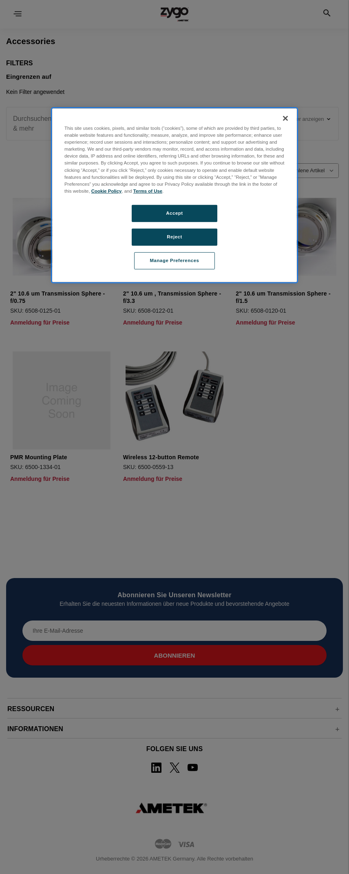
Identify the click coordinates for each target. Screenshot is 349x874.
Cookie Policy (106, 191)
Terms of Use (147, 191)
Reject (174, 236)
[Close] (285, 118)
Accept (174, 213)
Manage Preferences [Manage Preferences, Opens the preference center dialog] (174, 260)
